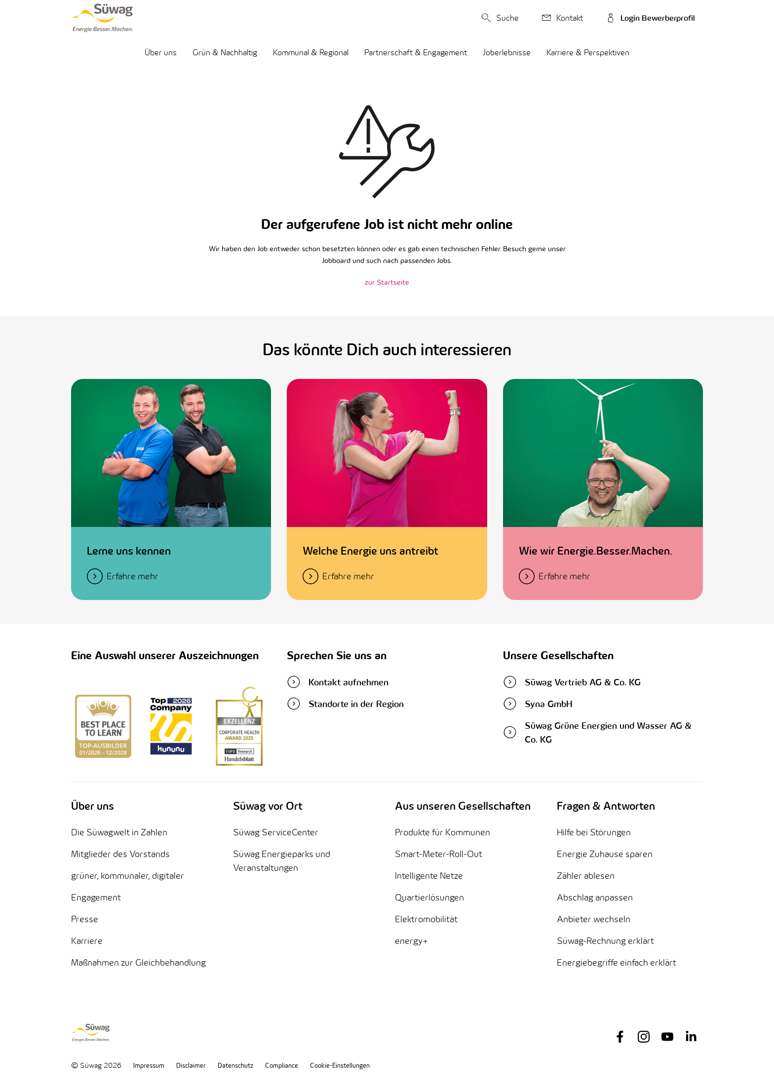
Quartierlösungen (429, 897)
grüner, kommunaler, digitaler (127, 875)
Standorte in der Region (345, 704)
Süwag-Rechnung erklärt (605, 940)
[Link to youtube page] (667, 1037)
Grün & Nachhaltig (225, 52)
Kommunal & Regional (310, 52)
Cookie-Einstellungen (340, 1065)
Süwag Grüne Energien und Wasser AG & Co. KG (597, 732)
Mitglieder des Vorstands (120, 854)
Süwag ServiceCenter (275, 832)
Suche (498, 18)
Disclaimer (191, 1065)
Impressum (148, 1065)
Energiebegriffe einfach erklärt (616, 962)
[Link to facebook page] (620, 1037)
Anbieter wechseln (593, 919)
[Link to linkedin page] (691, 1037)
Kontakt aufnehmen (337, 682)
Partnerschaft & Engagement (415, 52)
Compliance (281, 1065)
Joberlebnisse (507, 52)
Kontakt (561, 18)
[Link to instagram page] (644, 1037)
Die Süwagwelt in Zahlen (119, 832)
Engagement (96, 897)
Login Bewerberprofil (649, 18)
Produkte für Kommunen (442, 832)
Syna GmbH (538, 704)
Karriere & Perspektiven (587, 52)
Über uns (161, 52)
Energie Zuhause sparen (605, 854)
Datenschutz (235, 1065)
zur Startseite (387, 282)
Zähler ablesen (586, 875)
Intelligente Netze (429, 875)
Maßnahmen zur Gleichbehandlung (138, 962)
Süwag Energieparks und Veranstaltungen (281, 860)
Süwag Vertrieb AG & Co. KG (572, 682)
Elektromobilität (426, 919)
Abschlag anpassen (595, 897)
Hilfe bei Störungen (594, 832)
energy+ (411, 940)
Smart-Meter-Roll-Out (438, 854)
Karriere (87, 940)
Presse (84, 919)
